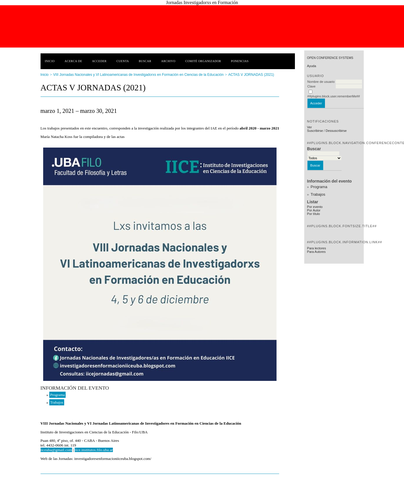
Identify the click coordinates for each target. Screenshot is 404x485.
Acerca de (73, 61)
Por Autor (314, 210)
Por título (313, 214)
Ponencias (240, 61)
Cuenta (122, 61)
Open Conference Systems (330, 57)
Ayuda (311, 66)
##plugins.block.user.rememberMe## (333, 96)
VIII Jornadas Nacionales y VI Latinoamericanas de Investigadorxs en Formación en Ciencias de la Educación (138, 75)
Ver (309, 127)
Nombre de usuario (321, 81)
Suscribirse (315, 130)
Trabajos (318, 194)
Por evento (315, 207)
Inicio (50, 61)
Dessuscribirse (336, 130)
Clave (311, 86)
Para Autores (316, 251)
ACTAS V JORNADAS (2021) (251, 75)
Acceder (99, 61)
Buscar (145, 61)
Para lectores (316, 248)
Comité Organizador (203, 61)
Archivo (168, 61)
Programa (319, 187)
